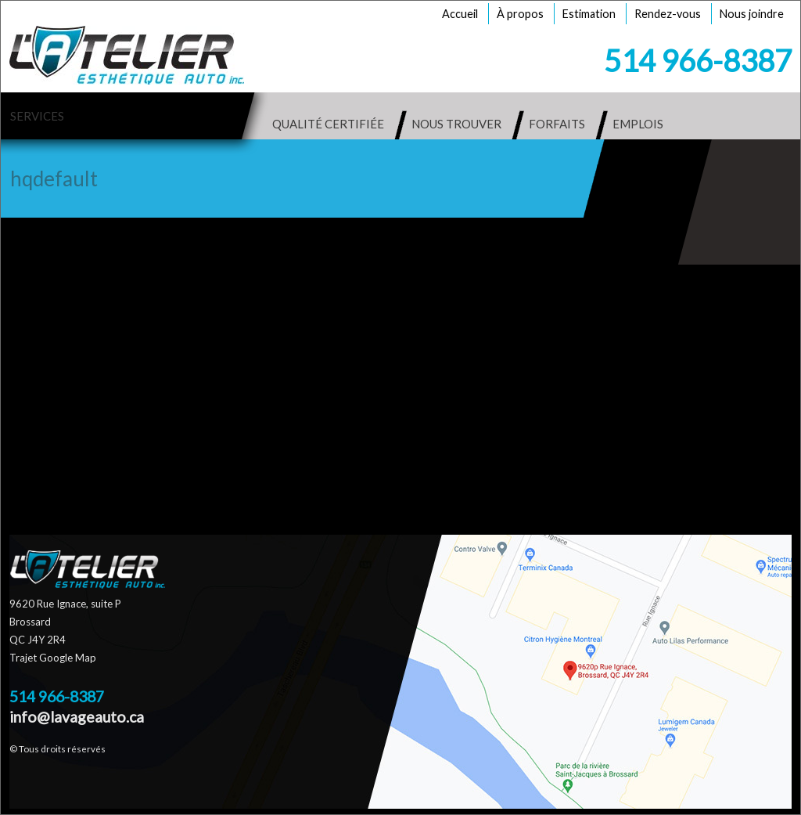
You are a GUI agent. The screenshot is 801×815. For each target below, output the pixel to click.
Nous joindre (752, 13)
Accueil (460, 13)
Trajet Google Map (52, 657)
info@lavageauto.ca (76, 717)
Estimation (589, 13)
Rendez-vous (667, 13)
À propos (520, 13)
